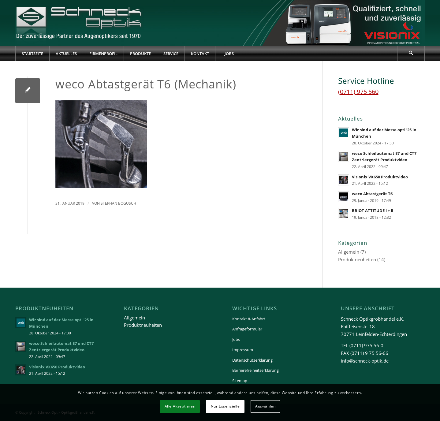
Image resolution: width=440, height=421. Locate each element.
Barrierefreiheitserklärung (255, 370)
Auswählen (265, 406)
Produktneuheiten (357, 259)
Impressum (242, 349)
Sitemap (239, 380)
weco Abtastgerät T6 (372, 193)
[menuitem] (32, 53)
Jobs (236, 339)
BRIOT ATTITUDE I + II (372, 210)
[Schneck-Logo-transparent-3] (79, 23)
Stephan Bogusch (118, 203)
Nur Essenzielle (225, 406)
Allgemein (348, 252)
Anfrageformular (247, 329)
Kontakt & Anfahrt (248, 319)
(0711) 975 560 (358, 92)
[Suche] (411, 53)
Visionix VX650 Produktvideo (380, 177)
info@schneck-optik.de (365, 361)
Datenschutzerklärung (252, 360)
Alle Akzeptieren (180, 406)
